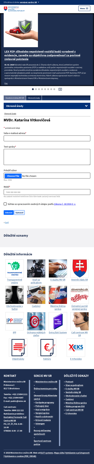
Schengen (40, 423)
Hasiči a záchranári (44, 416)
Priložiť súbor (10, 170)
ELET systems (46, 452)
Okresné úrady (34, 98)
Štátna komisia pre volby (45, 388)
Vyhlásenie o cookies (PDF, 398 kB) (20, 456)
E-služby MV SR (72, 388)
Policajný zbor (42, 406)
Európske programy (44, 402)
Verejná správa (42, 413)
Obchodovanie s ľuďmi (76, 395)
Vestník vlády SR (73, 392)
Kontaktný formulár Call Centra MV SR (15, 419)
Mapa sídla (59, 452)
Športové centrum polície (42, 443)
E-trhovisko (71, 413)
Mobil (7, 186)
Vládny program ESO (75, 406)
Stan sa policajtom (74, 385)
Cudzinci (70, 399)
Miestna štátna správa (76, 403)
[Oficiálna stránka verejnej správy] (30, 2)
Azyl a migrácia (42, 409)
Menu (84, 8)
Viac (6, 83)
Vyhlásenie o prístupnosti (77, 452)
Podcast (69, 381)
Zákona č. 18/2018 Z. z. (65, 204)
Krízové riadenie (43, 420)
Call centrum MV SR (74, 410)
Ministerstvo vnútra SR (46, 381)
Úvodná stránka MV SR (15, 98)
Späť (7, 222)
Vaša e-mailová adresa (15, 133)
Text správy (10, 146)
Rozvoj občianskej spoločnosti (42, 432)
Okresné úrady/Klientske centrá (45, 397)
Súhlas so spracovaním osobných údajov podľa (42, 204)
